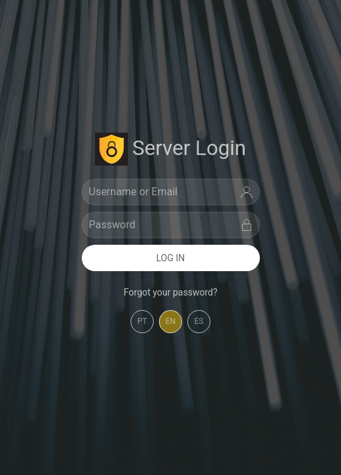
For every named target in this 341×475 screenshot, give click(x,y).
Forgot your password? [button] (170, 292)
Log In (170, 258)
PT (142, 321)
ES (199, 321)
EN (170, 321)
